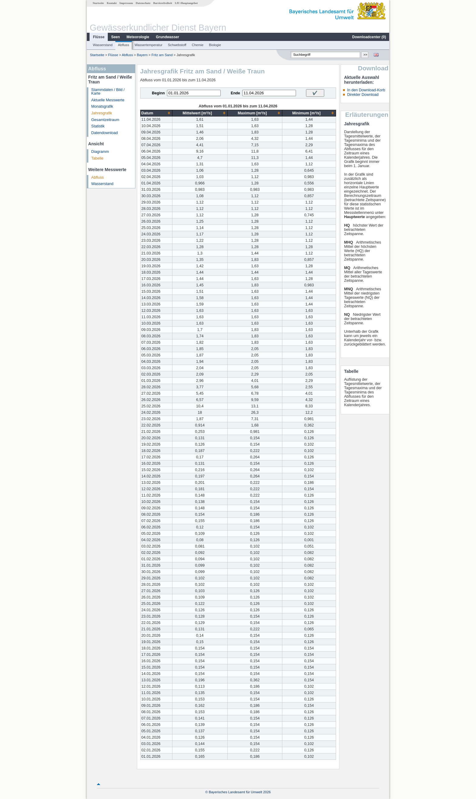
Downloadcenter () (369, 37)
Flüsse (98, 37)
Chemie (198, 45)
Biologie (215, 45)
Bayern (142, 55)
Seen (115, 37)
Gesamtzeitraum (105, 120)
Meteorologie (138, 37)
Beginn (158, 93)
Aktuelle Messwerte (107, 100)
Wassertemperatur (148, 45)
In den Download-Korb (366, 90)
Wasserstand (103, 45)
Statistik (98, 126)
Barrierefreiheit (162, 3)
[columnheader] (156, 113)
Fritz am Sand (162, 55)
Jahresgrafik (101, 113)
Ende (235, 93)
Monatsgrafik (102, 106)
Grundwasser (167, 37)
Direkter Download (363, 95)
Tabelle (97, 158)
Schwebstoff (177, 45)
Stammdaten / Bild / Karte (108, 92)
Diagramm (100, 152)
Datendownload (104, 133)
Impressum (126, 3)
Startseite (98, 3)
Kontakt (112, 3)
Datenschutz (143, 3)
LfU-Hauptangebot (186, 3)
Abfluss (123, 45)
